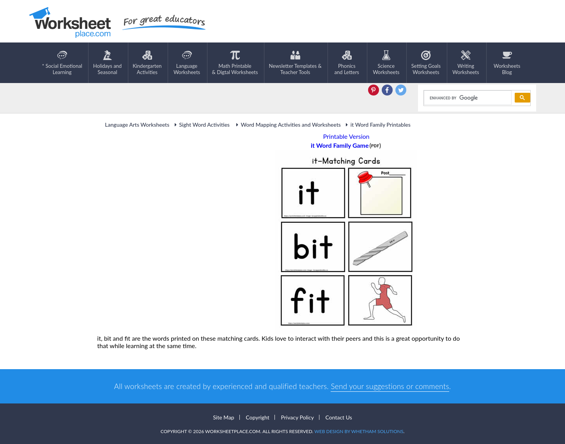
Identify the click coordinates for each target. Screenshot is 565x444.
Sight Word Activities (201, 124)
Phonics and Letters (347, 62)
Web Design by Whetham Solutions (358, 431)
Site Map (223, 417)
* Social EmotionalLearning (62, 62)
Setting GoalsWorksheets (426, 62)
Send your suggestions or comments (390, 386)
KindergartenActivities (147, 62)
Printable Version (346, 136)
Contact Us (339, 417)
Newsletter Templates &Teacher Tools (295, 62)
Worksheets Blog (507, 62)
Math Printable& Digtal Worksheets (235, 62)
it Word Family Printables (377, 124)
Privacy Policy (297, 417)
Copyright (257, 417)
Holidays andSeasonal (107, 62)
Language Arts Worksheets (137, 124)
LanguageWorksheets (187, 62)
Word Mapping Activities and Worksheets (287, 124)
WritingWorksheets (465, 62)
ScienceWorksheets (386, 62)
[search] (467, 98)
